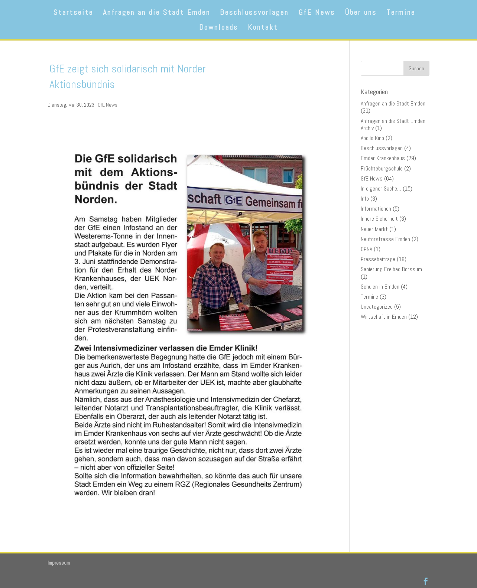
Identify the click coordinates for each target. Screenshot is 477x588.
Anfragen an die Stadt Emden (156, 13)
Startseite (73, 13)
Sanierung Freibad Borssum (391, 269)
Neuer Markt (374, 229)
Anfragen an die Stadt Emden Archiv (393, 124)
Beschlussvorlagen (254, 13)
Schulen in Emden (380, 286)
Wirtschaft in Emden (384, 317)
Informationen (376, 208)
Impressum (59, 563)
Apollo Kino (372, 138)
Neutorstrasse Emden (385, 239)
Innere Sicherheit (379, 218)
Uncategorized (377, 307)
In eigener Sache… (381, 188)
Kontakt (263, 28)
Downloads (218, 28)
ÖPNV (366, 249)
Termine (400, 13)
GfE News (316, 13)
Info (365, 198)
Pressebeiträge (378, 259)
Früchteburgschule (382, 168)
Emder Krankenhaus (383, 158)
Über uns (361, 13)
